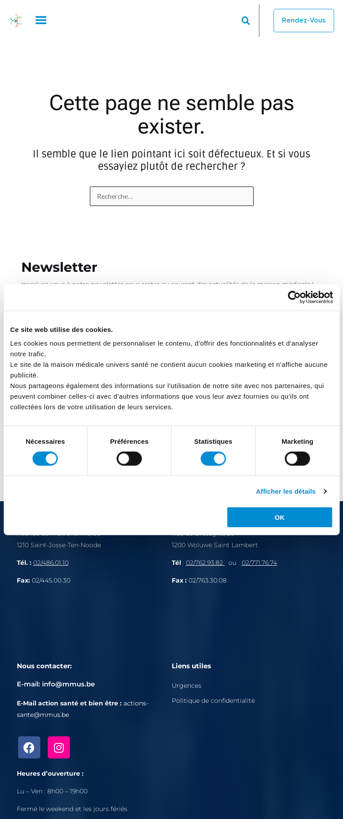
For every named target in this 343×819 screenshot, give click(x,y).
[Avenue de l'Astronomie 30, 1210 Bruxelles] (94, 622)
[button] (41, 20)
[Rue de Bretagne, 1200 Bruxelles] (249, 622)
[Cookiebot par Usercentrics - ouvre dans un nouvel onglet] (294, 297)
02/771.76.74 (259, 563)
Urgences (186, 685)
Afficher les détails (286, 491)
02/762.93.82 (205, 563)
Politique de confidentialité (213, 701)
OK (279, 517)
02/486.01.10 (51, 563)
